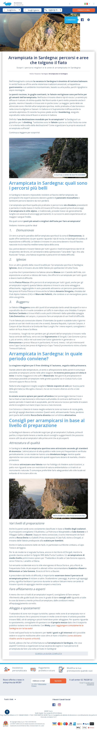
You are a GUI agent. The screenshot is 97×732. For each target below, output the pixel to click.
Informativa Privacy (39, 685)
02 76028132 (86, 679)
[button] (87, 4)
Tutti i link (8, 699)
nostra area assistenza (90, 684)
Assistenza (21, 4)
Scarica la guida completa (48, 653)
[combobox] (32, 10)
